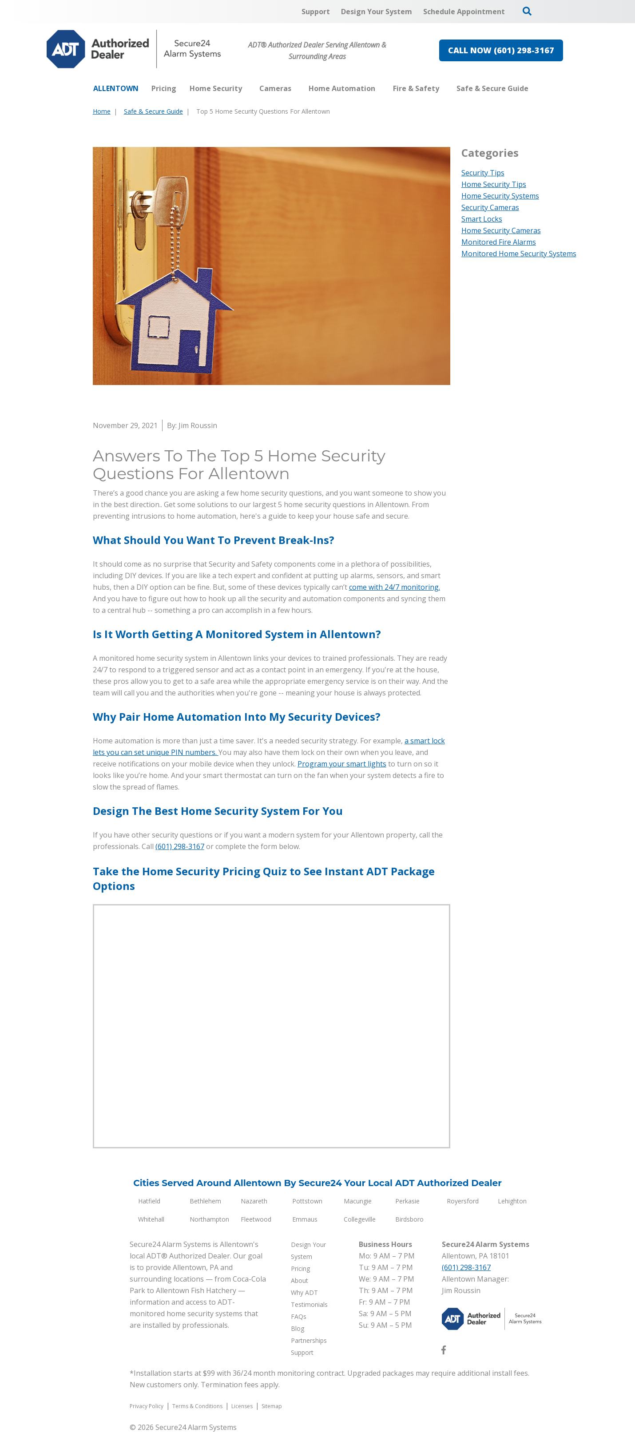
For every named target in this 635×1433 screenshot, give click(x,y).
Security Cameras (490, 207)
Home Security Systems (500, 196)
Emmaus (305, 1219)
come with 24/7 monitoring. (394, 587)
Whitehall (151, 1219)
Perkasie (407, 1201)
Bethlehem (205, 1201)
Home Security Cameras (501, 230)
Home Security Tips (493, 184)
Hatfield (149, 1201)
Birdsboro (409, 1219)
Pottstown (307, 1201)
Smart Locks (481, 219)
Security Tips (482, 173)
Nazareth (254, 1201)
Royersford (463, 1201)
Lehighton (512, 1201)
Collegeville (360, 1219)
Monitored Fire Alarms (498, 242)
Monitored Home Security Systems (518, 253)
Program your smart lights (342, 764)
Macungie (358, 1201)
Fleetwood (256, 1219)
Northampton (209, 1219)
